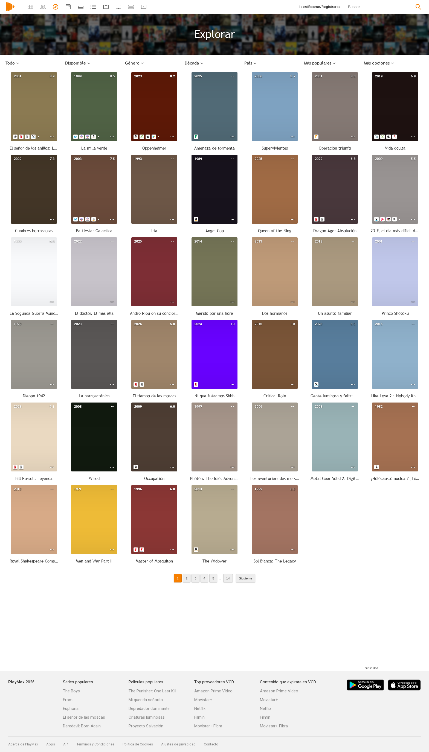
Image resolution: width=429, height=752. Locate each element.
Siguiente (245, 578)
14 (228, 578)
